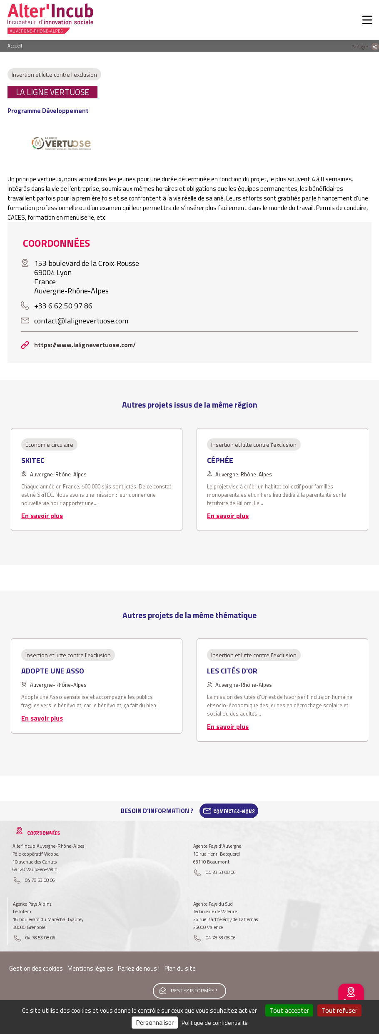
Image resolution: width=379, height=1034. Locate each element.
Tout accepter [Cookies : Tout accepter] (289, 1010)
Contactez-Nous (234, 811)
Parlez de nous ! (139, 968)
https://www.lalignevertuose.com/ (85, 345)
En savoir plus (42, 516)
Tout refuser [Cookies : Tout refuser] (339, 1010)
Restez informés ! (194, 990)
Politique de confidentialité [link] (215, 1022)
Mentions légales (90, 968)
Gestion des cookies (36, 968)
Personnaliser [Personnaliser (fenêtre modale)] (155, 1022)
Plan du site (180, 968)
